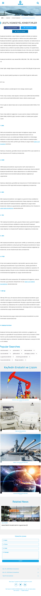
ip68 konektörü (17, 353)
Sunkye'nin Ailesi (19, 581)
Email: (5, 548)
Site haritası (16, 590)
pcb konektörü (17, 350)
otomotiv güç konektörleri (23, 356)
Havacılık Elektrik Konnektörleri (20, 493)
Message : (6, 552)
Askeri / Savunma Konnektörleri (20, 462)
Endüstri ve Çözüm (28, 581)
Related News (20, 501)
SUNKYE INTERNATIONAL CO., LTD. (19, 589)
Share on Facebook (12, 27)
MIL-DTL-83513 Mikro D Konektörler (11, 569)
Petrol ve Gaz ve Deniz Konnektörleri (20, 400)
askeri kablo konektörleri (6, 208)
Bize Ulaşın (11, 581)
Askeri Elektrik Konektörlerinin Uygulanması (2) (15, 525)
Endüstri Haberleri (16, 18)
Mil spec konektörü (20, 360)
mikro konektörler (29, 350)
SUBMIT (20, 561)
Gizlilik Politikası (25, 590)
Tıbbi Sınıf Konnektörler (20, 431)
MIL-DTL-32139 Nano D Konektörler (11, 572)
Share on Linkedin (20, 31)
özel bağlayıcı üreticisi (30, 353)
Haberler (8, 18)
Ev (3, 18)
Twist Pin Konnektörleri (8, 576)
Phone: (5, 544)
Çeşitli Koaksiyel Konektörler (28, 18)
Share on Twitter (28, 27)
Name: (5, 540)
